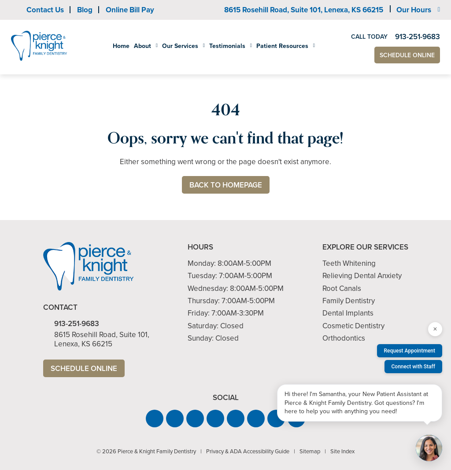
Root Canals (341, 288)
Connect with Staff (414, 367)
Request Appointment (409, 351)
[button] (154, 418)
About (142, 46)
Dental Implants (347, 313)
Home (121, 46)
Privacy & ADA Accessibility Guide (247, 451)
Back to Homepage (225, 185)
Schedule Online (407, 55)
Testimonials (227, 46)
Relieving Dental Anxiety (362, 275)
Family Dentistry (348, 300)
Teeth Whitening (349, 263)
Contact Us (45, 9)
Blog (84, 9)
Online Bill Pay (130, 9)
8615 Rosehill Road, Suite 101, (303, 9)
